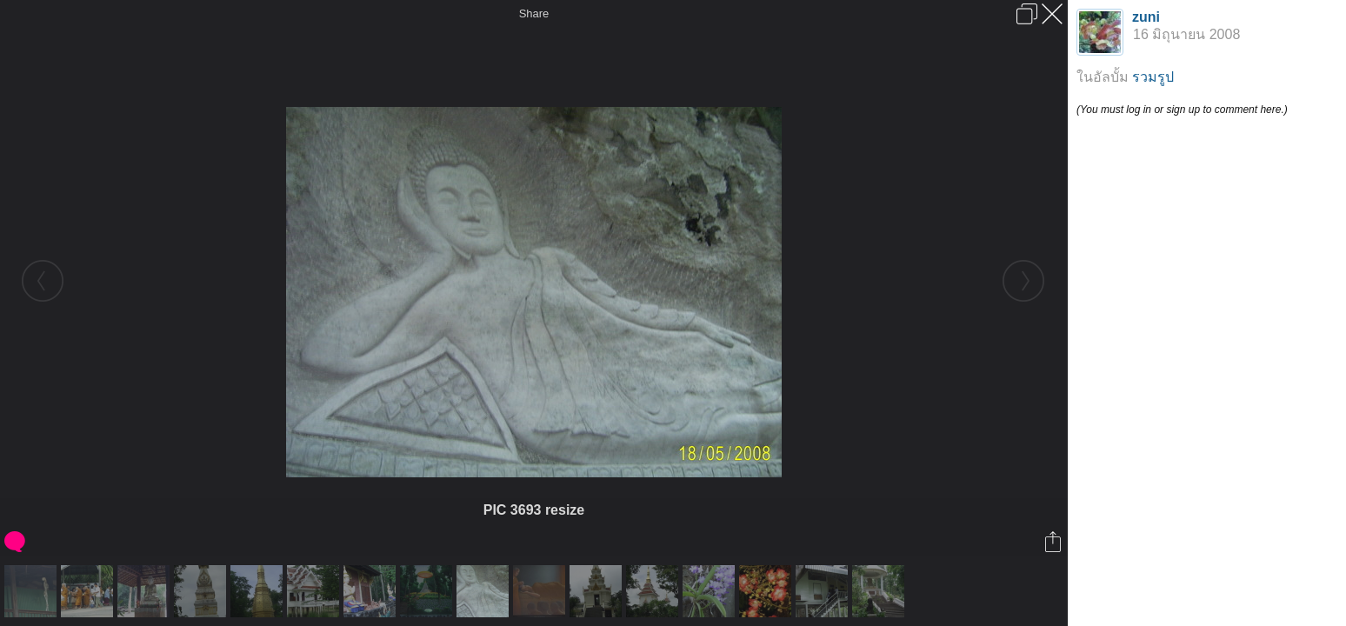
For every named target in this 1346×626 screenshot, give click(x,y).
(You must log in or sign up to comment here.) (1182, 109)
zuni (1146, 17)
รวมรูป (1153, 77)
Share (534, 13)
